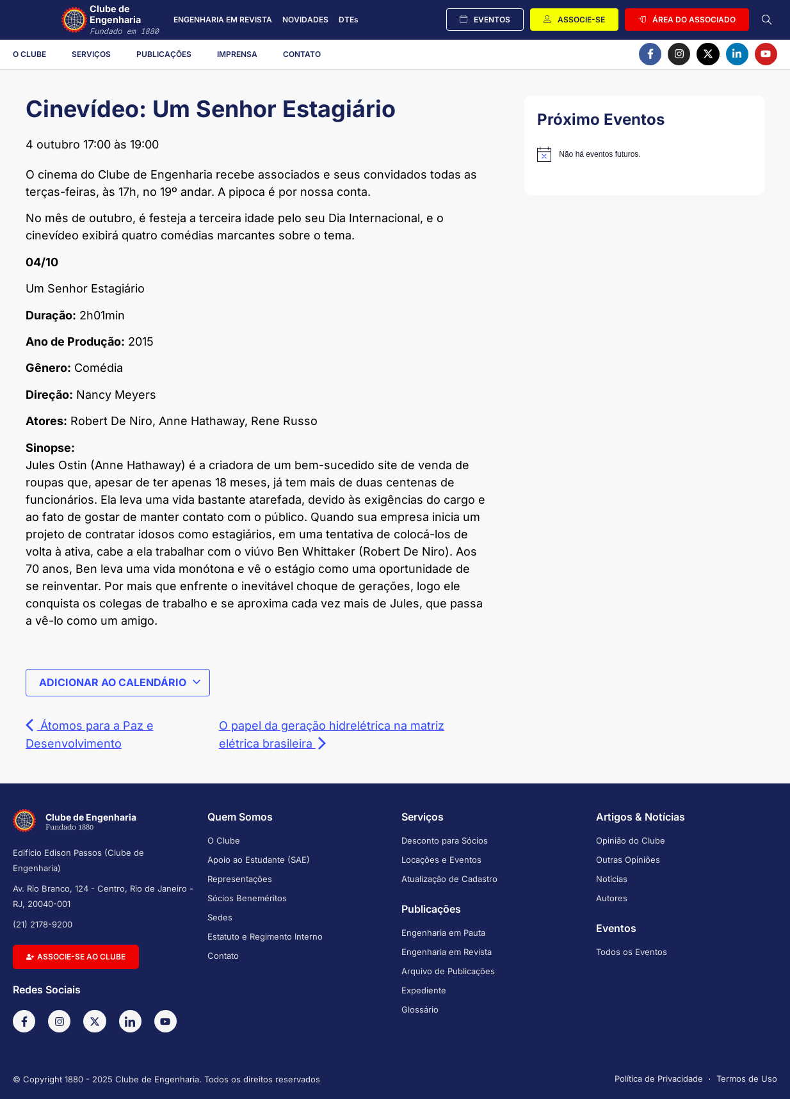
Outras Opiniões (628, 859)
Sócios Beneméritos (247, 898)
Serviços (91, 54)
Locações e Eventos (441, 859)
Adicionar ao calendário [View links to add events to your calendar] (120, 682)
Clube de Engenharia (129, 19)
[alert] (644, 154)
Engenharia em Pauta (443, 932)
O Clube (29, 54)
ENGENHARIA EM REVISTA (222, 19)
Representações (239, 879)
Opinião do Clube (630, 840)
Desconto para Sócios (444, 840)
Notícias (611, 879)
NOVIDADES (305, 19)
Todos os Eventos (631, 952)
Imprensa (237, 54)
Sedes (219, 917)
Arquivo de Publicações (448, 971)
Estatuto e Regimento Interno (265, 936)
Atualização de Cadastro (449, 879)
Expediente (423, 990)
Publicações (163, 54)
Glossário (420, 1009)
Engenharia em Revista (446, 952)
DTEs (349, 19)
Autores (611, 898)
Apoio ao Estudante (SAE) (258, 859)
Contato (302, 54)
